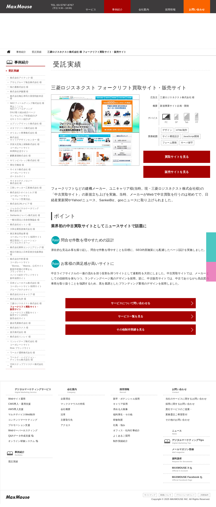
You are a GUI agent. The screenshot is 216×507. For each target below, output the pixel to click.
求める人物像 (120, 412)
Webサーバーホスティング (23, 434)
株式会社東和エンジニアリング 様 (27, 249)
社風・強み (119, 428)
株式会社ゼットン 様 (20, 226)
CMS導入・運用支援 (19, 407)
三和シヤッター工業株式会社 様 (26, 189)
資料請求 (177, 462)
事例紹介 (117, 9)
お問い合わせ (197, 9)
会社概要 (65, 412)
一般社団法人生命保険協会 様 (24, 221)
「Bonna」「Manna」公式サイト (27, 268)
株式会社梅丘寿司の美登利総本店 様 (26, 98)
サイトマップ (141, 498)
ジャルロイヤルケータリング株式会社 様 (24, 211)
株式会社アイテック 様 (21, 78)
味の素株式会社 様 (19, 87)
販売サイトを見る (177, 172)
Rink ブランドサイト (20, 350)
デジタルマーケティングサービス (33, 392)
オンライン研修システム (23, 444)
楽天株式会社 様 (18, 334)
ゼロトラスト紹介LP (20, 120)
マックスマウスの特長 (73, 407)
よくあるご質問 (121, 439)
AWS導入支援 (16, 412)
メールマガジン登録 (183, 453)
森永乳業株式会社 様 (20, 325)
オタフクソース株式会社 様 (23, 129)
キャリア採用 (120, 407)
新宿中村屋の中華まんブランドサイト (21, 272)
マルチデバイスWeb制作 (21, 418)
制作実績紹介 (120, 444)
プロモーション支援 (19, 428)
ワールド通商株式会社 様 (22, 355)
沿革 (63, 418)
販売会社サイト (18, 321)
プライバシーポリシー (181, 498)
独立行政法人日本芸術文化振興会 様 (26, 255)
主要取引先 (67, 423)
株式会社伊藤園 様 (19, 92)
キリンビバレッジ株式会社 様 (24, 161)
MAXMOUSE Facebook (187, 480)
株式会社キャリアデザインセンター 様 (24, 139)
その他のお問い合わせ (178, 423)
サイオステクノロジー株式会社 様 (21, 183)
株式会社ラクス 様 (19, 330)
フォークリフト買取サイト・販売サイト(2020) (24, 316)
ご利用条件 (203, 498)
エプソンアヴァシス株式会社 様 (26, 124)
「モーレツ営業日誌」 (21, 200)
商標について (159, 498)
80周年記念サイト (19, 152)
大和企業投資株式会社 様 (22, 230)
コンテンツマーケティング (22, 423)
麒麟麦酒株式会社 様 (20, 157)
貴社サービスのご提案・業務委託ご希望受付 (179, 415)
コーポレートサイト (20, 149)
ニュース (177, 434)
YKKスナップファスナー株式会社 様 (26, 368)
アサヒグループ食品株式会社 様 (26, 83)
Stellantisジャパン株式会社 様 (25, 217)
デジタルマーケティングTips (188, 443)
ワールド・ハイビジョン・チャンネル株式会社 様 (23, 361)
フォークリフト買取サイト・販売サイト (24, 310)
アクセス (65, 428)
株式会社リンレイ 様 (20, 339)
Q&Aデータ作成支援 (21, 439)
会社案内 (144, 9)
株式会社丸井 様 (18, 301)
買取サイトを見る (177, 156)
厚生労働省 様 (17, 166)
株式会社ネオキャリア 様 (22, 296)
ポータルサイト (18, 177)
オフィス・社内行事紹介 (126, 434)
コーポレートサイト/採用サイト (26, 238)
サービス (91, 9)
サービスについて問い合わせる (130, 304)
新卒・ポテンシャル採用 (126, 402)
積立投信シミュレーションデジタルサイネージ (23, 243)
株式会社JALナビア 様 (21, 205)
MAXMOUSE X (182, 471)
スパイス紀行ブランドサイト (24, 277)
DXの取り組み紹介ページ (22, 113)
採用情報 (170, 9)
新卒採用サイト (18, 280)
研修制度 (118, 423)
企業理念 (65, 402)
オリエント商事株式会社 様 (23, 134)
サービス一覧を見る (130, 319)
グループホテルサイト (21, 292)
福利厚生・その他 (123, 418)
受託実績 (36, 52)
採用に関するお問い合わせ (180, 407)
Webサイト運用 (17, 402)
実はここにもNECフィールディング (21, 108)
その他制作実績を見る (130, 334)
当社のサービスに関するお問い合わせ (186, 402)
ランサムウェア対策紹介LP (23, 116)
